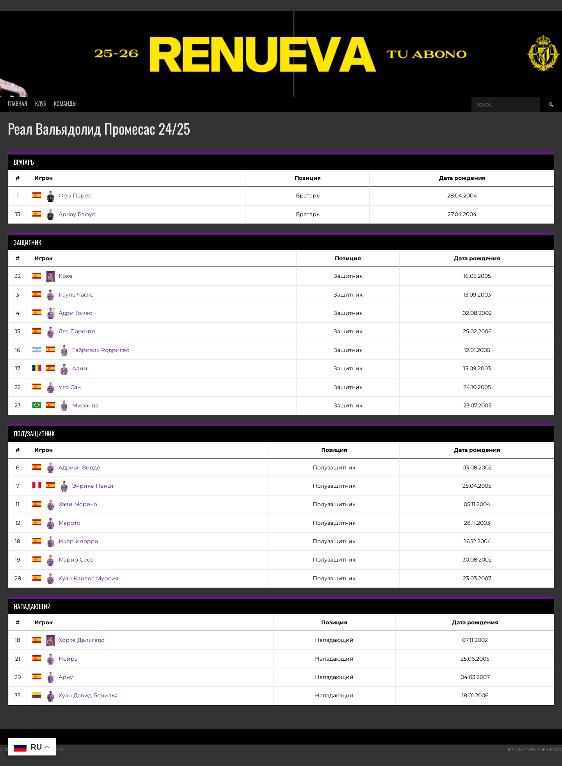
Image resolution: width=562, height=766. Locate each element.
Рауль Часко (62, 294)
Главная (17, 103)
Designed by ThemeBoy (533, 749)
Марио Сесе (62, 559)
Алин (59, 368)
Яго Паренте (63, 331)
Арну (52, 677)
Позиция (308, 177)
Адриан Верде (65, 467)
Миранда (64, 405)
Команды (65, 103)
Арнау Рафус (63, 214)
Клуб (40, 103)
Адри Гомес (61, 312)
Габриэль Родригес (80, 350)
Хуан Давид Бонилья (74, 695)
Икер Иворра (64, 541)
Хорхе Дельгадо (68, 639)
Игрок (43, 177)
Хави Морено (64, 504)
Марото (55, 522)
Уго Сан (56, 387)
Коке (52, 275)
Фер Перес (61, 195)
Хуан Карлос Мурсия (74, 578)
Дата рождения (462, 177)
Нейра (54, 658)
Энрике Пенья (72, 485)
